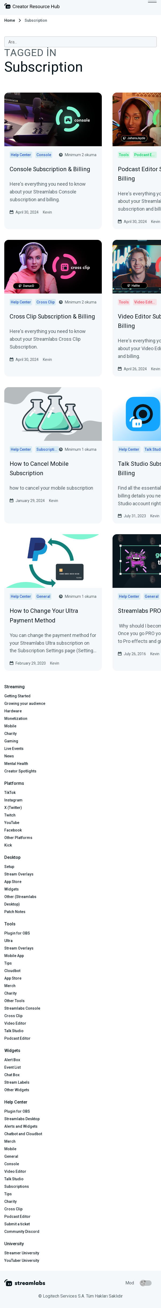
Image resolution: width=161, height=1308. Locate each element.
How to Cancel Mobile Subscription (39, 468)
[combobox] (80, 41)
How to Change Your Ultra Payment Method (44, 615)
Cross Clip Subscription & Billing (52, 316)
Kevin (47, 212)
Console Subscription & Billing (50, 169)
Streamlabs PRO (139, 610)
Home (9, 20)
